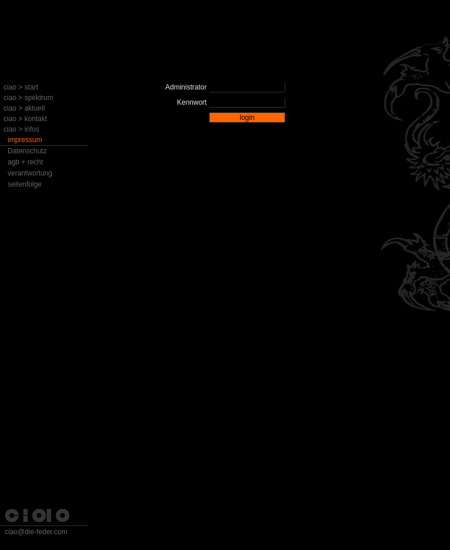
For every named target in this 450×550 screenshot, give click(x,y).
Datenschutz (27, 151)
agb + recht (25, 162)
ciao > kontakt (25, 119)
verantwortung (30, 173)
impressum (25, 140)
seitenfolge (25, 184)
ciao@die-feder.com (36, 532)
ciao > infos (21, 129)
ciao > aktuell (24, 108)
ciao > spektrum (28, 98)
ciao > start (21, 87)
